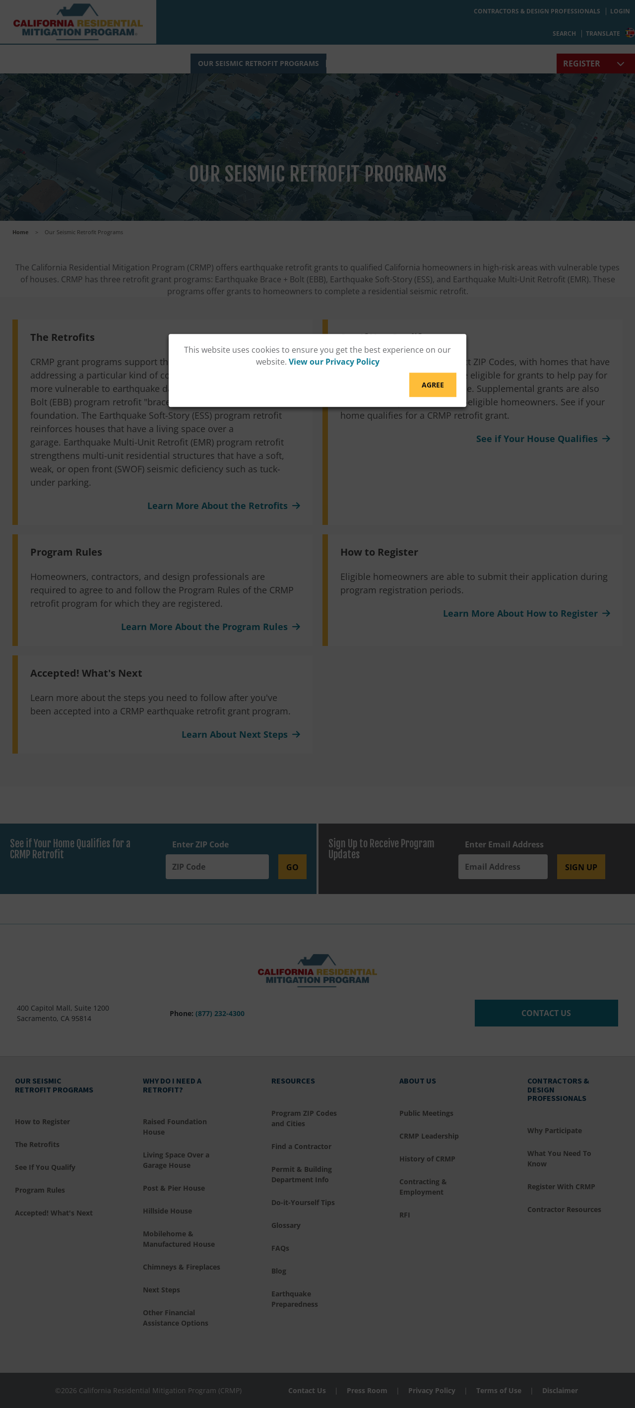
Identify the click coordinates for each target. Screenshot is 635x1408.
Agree (433, 384)
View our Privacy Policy (334, 361)
